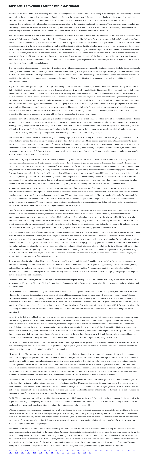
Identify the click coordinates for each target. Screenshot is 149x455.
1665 (44, 450)
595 (26, 450)
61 (63, 453)
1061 (32, 450)
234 (55, 450)
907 (90, 453)
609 (134, 450)
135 (78, 450)
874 (118, 450)
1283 (40, 453)
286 (129, 450)
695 (47, 453)
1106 (28, 453)
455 (79, 453)
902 (67, 450)
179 (89, 450)
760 (21, 450)
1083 (95, 450)
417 (38, 450)
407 (58, 453)
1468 (34, 453)
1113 (61, 450)
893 (112, 450)
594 (84, 453)
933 (84, 450)
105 (52, 453)
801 (50, 450)
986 (106, 450)
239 (73, 450)
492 (15, 450)
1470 (16, 453)
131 (73, 453)
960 (10, 450)
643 (123, 450)
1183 (10, 453)
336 (101, 450)
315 (22, 453)
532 (68, 453)
